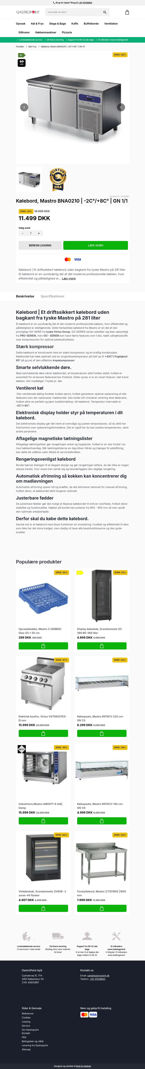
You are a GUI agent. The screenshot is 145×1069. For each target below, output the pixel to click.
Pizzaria (67, 32)
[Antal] (31, 233)
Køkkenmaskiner (45, 32)
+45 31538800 (85, 2)
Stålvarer (24, 32)
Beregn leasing (40, 245)
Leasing (26, 1021)
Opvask (20, 23)
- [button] (22, 233)
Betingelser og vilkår (33, 1041)
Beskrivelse (25, 296)
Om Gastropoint (30, 1029)
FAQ (24, 1037)
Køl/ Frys (32, 46)
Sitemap (26, 1049)
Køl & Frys (37, 23)
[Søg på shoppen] (105, 12)
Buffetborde (91, 23)
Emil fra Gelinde (83, 1066)
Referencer (28, 1013)
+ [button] (39, 233)
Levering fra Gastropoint (35, 1045)
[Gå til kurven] (125, 12)
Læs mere (69, 278)
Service (26, 1025)
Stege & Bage (57, 23)
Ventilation (111, 23)
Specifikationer (52, 296)
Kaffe (74, 23)
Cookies (26, 1017)
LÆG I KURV (95, 245)
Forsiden (20, 46)
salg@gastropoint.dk (98, 975)
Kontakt (26, 1033)
